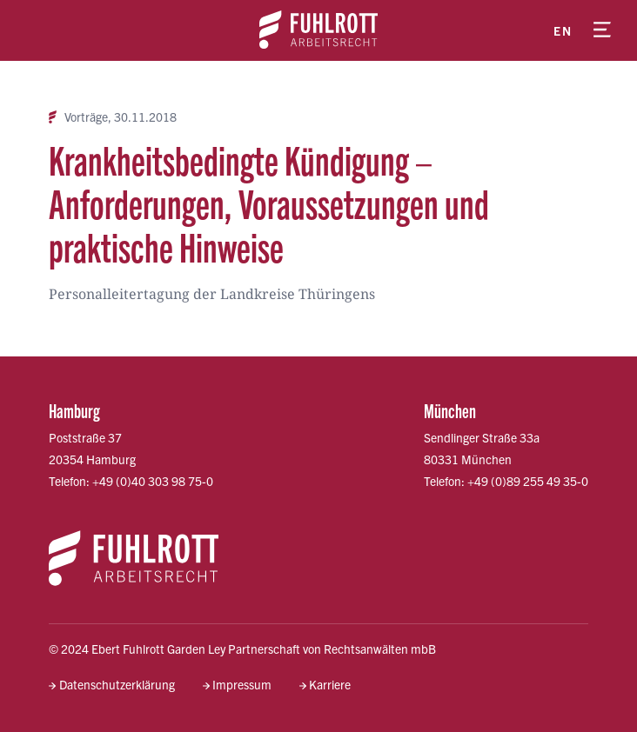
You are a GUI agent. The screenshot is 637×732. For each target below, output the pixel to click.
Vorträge (86, 117)
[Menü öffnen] (602, 30)
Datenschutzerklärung (117, 684)
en (562, 30)
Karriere (330, 684)
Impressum (242, 684)
